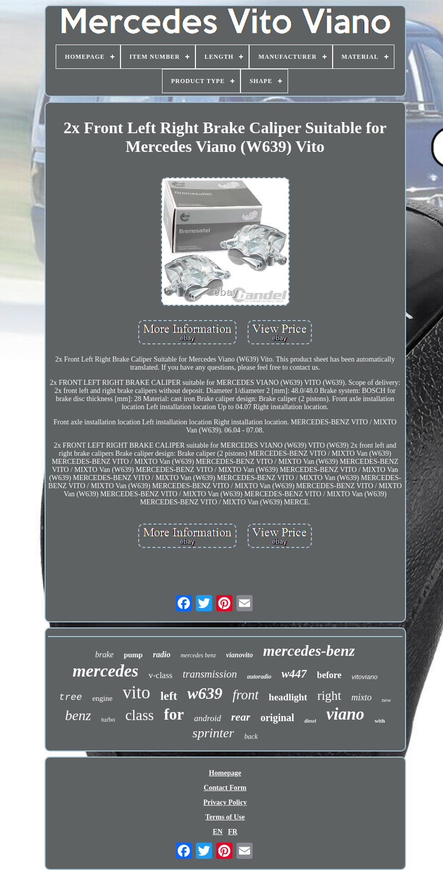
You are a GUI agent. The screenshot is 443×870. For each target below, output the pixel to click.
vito (136, 692)
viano (345, 714)
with (380, 721)
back (250, 736)
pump (133, 655)
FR (232, 832)
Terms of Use (225, 817)
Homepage (225, 773)
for (174, 714)
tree (71, 697)
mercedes (105, 670)
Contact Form (225, 788)
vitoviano (365, 677)
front (245, 694)
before (329, 675)
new (386, 700)
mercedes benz (198, 655)
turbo (108, 719)
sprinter (213, 733)
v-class (160, 675)
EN (217, 832)
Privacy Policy (225, 802)
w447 (294, 673)
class (139, 715)
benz (78, 715)
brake (104, 654)
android (207, 718)
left (168, 695)
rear (241, 716)
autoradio (259, 676)
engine (102, 698)
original (277, 717)
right (329, 695)
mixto (361, 697)
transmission (210, 674)
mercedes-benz (309, 650)
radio (162, 654)
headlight (288, 697)
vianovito (239, 655)
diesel (310, 721)
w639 (204, 693)
